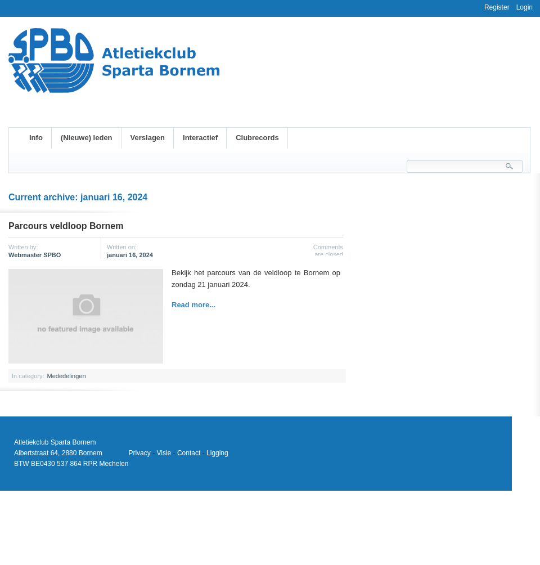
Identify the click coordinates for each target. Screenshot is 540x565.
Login (524, 7)
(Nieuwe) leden (86, 137)
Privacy (139, 453)
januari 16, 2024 (130, 255)
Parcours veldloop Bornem (66, 226)
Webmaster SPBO (34, 255)
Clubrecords (257, 137)
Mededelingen (66, 376)
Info (36, 137)
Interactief (200, 137)
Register (497, 7)
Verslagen (147, 137)
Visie (163, 453)
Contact (188, 453)
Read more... (193, 305)
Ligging (217, 453)
